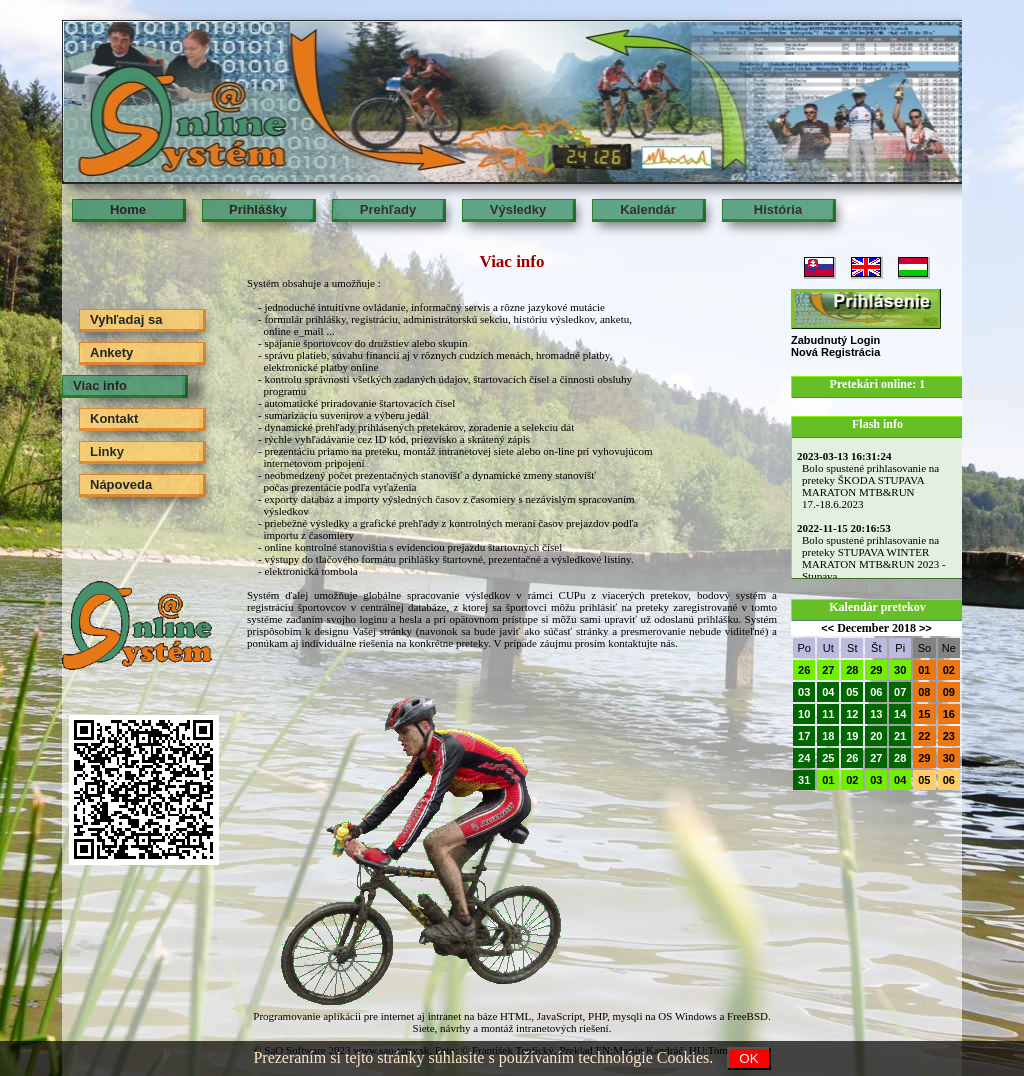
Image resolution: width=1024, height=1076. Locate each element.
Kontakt (114, 418)
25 (828, 758)
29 (876, 670)
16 (949, 714)
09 (949, 692)
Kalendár (648, 209)
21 (900, 736)
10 (804, 714)
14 (900, 714)
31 (804, 780)
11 (828, 714)
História (778, 209)
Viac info (100, 385)
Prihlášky (258, 209)
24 (804, 758)
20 (876, 736)
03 (804, 692)
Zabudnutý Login (835, 340)
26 (804, 670)
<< (827, 628)
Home (128, 209)
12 (852, 714)
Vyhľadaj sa (126, 319)
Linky (107, 451)
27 (828, 670)
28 (852, 670)
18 (828, 736)
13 (876, 714)
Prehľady (388, 209)
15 (924, 714)
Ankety (111, 352)
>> (925, 628)
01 (924, 670)
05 (852, 692)
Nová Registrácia (835, 352)
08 (924, 692)
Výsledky (518, 209)
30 (900, 670)
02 (949, 670)
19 (852, 736)
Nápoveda (121, 484)
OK (748, 1058)
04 (828, 692)
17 (804, 736)
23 (949, 736)
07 (900, 692)
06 (876, 692)
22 (924, 736)
